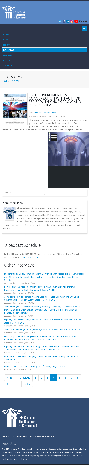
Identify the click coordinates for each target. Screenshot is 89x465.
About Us (8, 65)
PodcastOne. (34, 257)
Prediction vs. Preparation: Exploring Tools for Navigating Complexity (35, 366)
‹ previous (24, 377)
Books (6, 60)
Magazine (8, 55)
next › (15, 384)
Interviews (8, 50)
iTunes (22, 257)
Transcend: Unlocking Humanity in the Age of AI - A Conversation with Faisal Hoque (42, 329)
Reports (7, 45)
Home (6, 34)
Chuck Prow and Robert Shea (45, 112)
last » (27, 384)
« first (10, 377)
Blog (5, 39)
